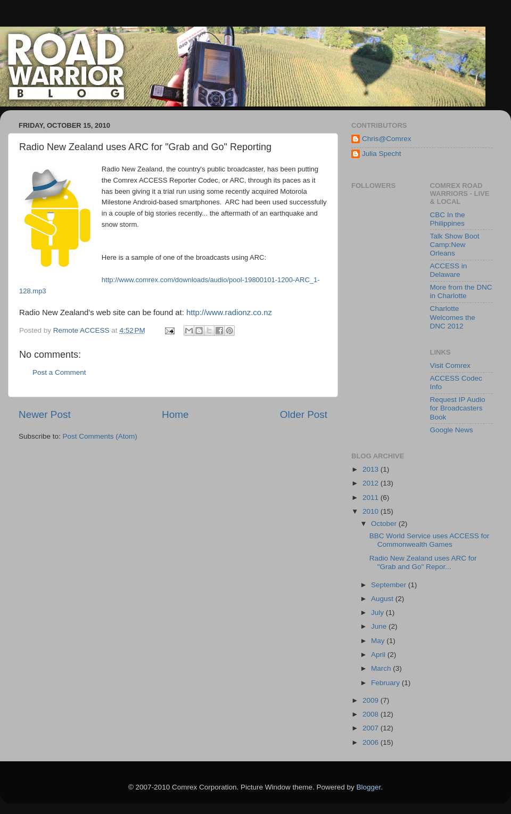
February (386, 683)
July (378, 612)
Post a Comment (59, 372)
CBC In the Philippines (447, 219)
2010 (371, 511)
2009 (371, 700)
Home (175, 414)
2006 (371, 742)
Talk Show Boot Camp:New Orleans (455, 244)
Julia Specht (381, 154)
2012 (371, 483)
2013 (371, 469)
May (378, 641)
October (385, 524)
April (379, 655)
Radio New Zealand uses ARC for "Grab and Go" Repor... (423, 562)
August (383, 599)
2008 (371, 714)
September (389, 585)
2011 (371, 497)
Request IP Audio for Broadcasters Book (457, 408)
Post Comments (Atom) (100, 436)
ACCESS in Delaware (448, 270)
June (380, 626)
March (382, 668)
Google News (451, 430)
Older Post (303, 414)
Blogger (369, 787)
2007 (371, 728)
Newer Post (45, 414)
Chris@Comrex (386, 139)
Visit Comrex (450, 365)
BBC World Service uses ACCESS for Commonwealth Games (429, 540)
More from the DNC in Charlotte (461, 291)
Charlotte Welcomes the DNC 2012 (452, 317)
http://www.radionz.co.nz (229, 312)
